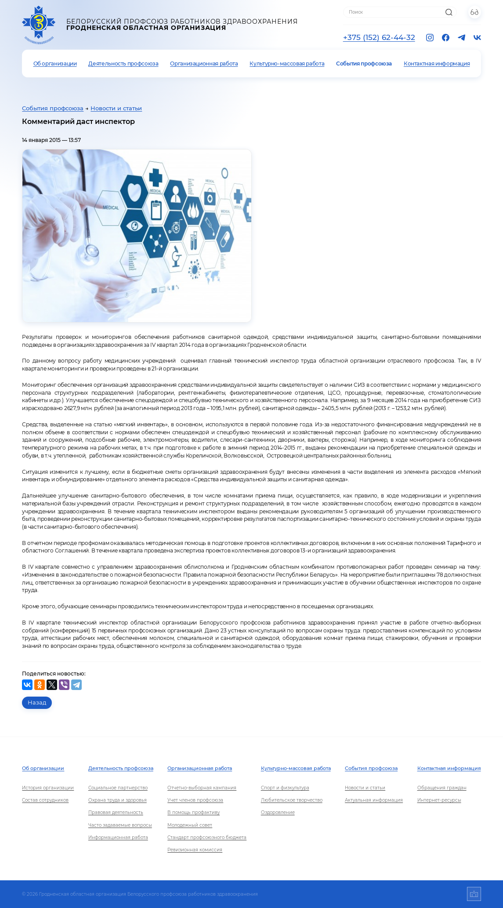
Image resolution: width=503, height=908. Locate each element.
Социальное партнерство (118, 788)
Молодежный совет (189, 825)
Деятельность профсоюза (123, 63)
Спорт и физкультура (285, 788)
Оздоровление (278, 812)
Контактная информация (437, 63)
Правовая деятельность (115, 812)
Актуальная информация (374, 800)
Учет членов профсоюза (195, 800)
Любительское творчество (291, 800)
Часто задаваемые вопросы (120, 825)
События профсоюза (364, 63)
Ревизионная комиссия (194, 850)
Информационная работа (118, 837)
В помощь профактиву (193, 812)
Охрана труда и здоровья (117, 800)
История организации (48, 788)
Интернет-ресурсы (439, 800)
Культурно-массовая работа (287, 63)
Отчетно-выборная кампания (201, 788)
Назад (37, 702)
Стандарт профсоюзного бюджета (206, 837)
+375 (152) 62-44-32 (379, 37)
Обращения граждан (442, 788)
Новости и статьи (116, 108)
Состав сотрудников (45, 800)
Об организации (55, 63)
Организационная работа (204, 63)
